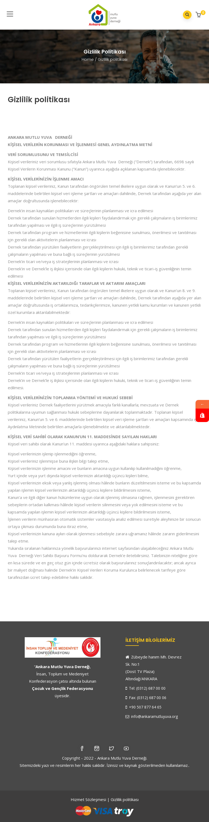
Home (88, 59)
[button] (199, 15)
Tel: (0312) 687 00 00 (145, 688)
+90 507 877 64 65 (143, 707)
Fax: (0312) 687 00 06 (145, 697)
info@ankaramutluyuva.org (151, 716)
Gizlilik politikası (125, 799)
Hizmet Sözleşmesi (88, 799)
